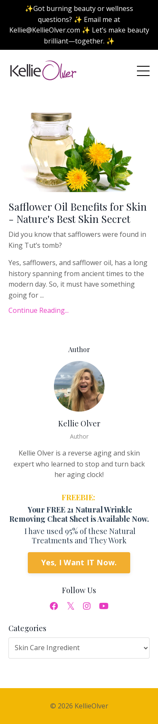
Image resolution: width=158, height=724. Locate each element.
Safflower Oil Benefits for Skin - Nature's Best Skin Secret (77, 213)
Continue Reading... (38, 310)
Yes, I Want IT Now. (79, 562)
